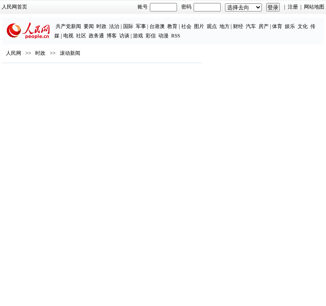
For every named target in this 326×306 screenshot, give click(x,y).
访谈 (124, 36)
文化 (303, 26)
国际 (128, 26)
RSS (175, 36)
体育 (277, 26)
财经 (238, 26)
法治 (114, 26)
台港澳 (157, 26)
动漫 (163, 36)
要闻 (89, 26)
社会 (186, 26)
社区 (81, 36)
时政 (101, 26)
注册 (293, 7)
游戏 (138, 36)
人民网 (13, 53)
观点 (212, 26)
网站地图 (314, 7)
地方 (224, 26)
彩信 (151, 36)
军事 (141, 26)
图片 (199, 26)
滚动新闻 (70, 53)
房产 (264, 26)
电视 (68, 36)
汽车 (251, 26)
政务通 (96, 36)
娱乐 (290, 26)
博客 (112, 36)
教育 (172, 26)
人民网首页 (14, 7)
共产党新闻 (68, 26)
